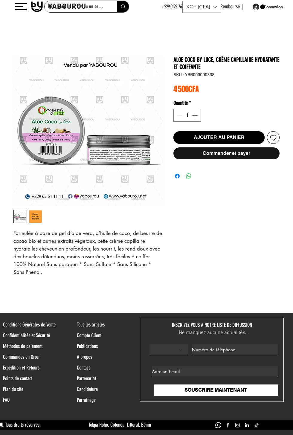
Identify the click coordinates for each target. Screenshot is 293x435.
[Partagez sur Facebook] (177, 176)
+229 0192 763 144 (175, 6)
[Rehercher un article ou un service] (123, 6)
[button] (21, 6)
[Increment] (195, 115)
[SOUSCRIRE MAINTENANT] (216, 390)
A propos (84, 357)
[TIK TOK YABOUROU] (257, 425)
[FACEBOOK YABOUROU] (228, 425)
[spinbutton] (187, 115)
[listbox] (201, 7)
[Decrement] (179, 115)
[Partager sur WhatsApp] (188, 176)
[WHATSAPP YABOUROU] (218, 425)
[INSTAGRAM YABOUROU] (237, 425)
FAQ (6, 400)
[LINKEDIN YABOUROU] (247, 425)
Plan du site (13, 389)
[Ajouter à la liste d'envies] (273, 137)
